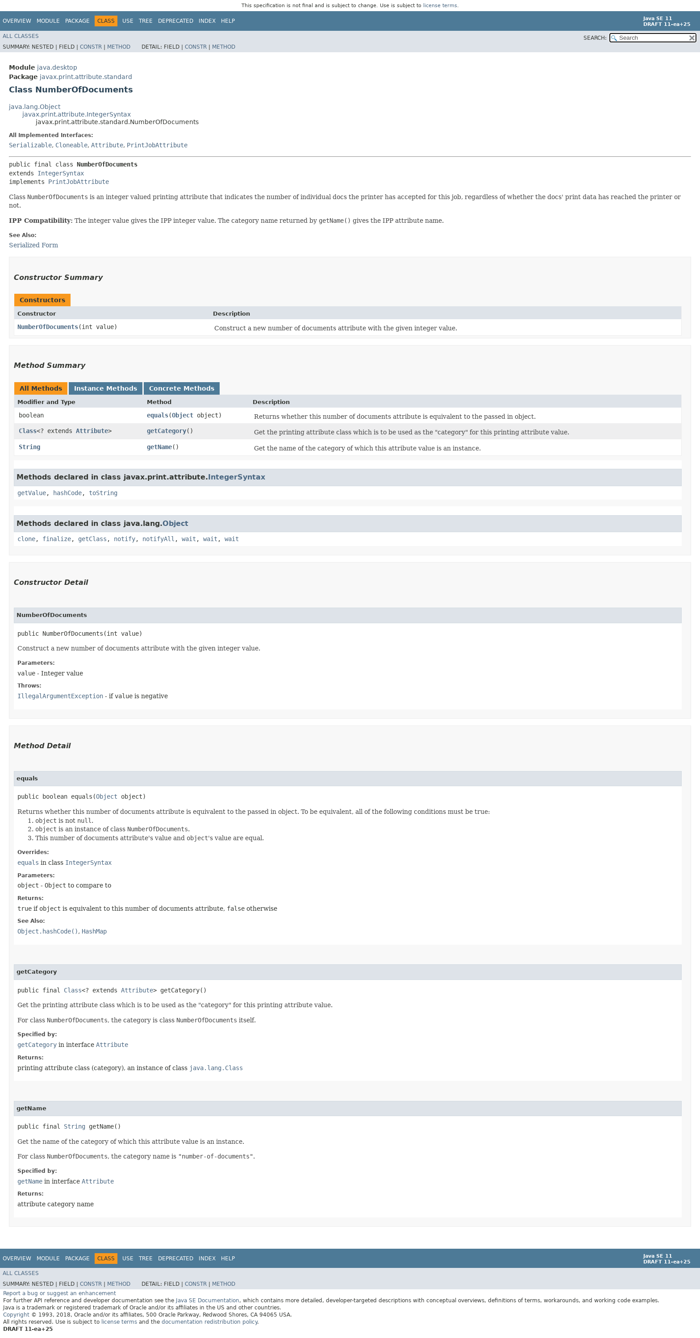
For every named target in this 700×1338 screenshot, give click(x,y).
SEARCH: (595, 38)
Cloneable (71, 145)
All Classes (21, 36)
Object (182, 415)
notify (124, 538)
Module (48, 21)
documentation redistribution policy (209, 1322)
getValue (31, 492)
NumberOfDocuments (47, 326)
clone (26, 538)
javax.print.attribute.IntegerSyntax (76, 114)
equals (157, 415)
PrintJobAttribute (157, 145)
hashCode (67, 492)
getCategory (166, 430)
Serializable (30, 145)
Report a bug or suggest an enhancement (59, 1293)
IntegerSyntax (61, 173)
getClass (92, 538)
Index (207, 21)
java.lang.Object (34, 106)
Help (228, 21)
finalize (56, 538)
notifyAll (158, 538)
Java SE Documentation (207, 1300)
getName (159, 446)
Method (118, 47)
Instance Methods (105, 388)
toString (103, 492)
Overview (17, 21)
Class (28, 430)
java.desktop (57, 67)
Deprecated (175, 21)
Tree (146, 21)
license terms (440, 5)
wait (189, 538)
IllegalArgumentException (60, 696)
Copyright (16, 1315)
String (29, 446)
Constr (91, 47)
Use (127, 21)
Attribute (107, 145)
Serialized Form (33, 245)
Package (77, 21)
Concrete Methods (181, 388)
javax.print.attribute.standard (86, 76)
